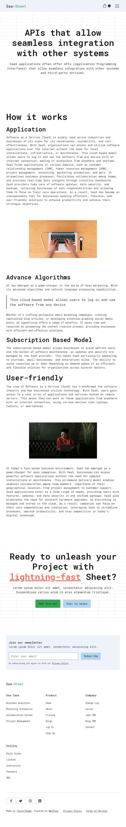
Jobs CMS (90, 715)
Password (11, 771)
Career (89, 709)
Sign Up (50, 733)
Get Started (48, 603)
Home (48, 702)
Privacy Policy (72, 810)
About (49, 709)
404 (8, 777)
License (11, 759)
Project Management (18, 721)
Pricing (50, 715)
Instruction (13, 765)
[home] (16, 6)
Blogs (49, 721)
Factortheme (24, 810)
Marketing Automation (19, 709)
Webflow (53, 810)
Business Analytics (18, 702)
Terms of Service (96, 810)
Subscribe (91, 656)
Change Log (92, 702)
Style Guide (13, 753)
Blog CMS (90, 721)
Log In (50, 727)
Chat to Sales (76, 603)
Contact (90, 727)
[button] (106, 6)
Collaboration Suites (19, 715)
